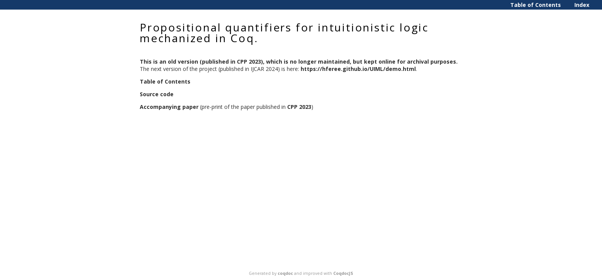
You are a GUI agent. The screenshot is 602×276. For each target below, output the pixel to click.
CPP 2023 (299, 106)
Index (581, 4)
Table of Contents (535, 4)
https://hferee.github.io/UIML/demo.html (358, 68)
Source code (157, 94)
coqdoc (285, 273)
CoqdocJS (343, 273)
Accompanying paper (169, 106)
